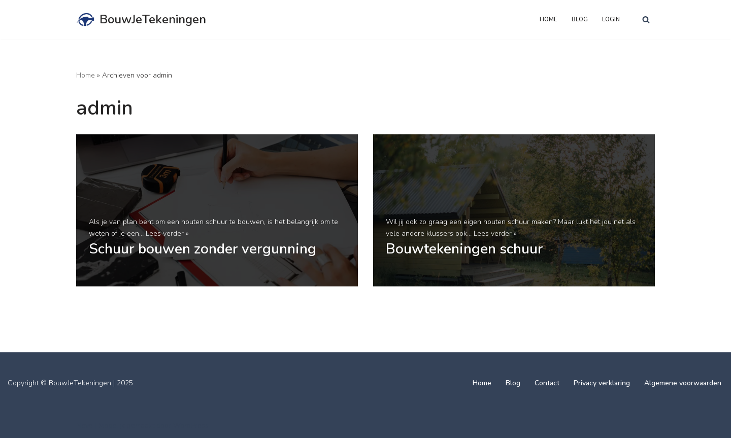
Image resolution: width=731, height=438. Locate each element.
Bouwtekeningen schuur (464, 249)
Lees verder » (167, 233)
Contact (547, 383)
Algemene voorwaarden (682, 383)
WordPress (191, 425)
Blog (580, 19)
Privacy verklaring (602, 383)
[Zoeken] (646, 19)
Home (548, 19)
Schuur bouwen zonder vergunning (202, 249)
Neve (84, 425)
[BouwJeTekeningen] (141, 19)
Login (611, 19)
